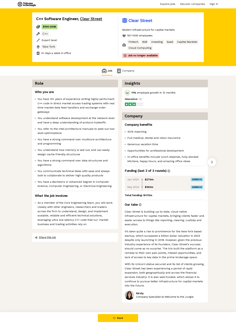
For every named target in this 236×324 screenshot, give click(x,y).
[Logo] (27, 4)
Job (107, 71)
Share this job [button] (45, 237)
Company (125, 71)
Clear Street (91, 19)
